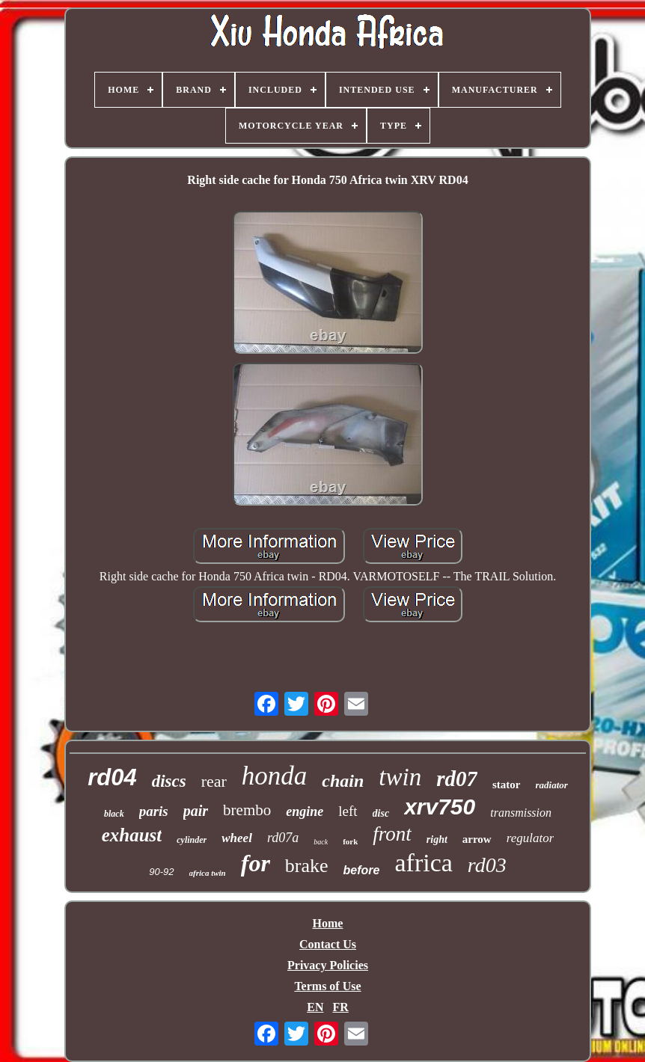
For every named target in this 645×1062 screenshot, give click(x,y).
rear (214, 781)
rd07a (283, 837)
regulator (530, 838)
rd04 (112, 777)
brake (306, 866)
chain (343, 781)
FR (340, 1007)
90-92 (161, 871)
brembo (247, 810)
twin (400, 777)
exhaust (132, 835)
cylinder (192, 840)
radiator (552, 785)
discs (169, 781)
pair (195, 810)
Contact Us (327, 944)
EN (315, 1007)
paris (153, 811)
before (361, 870)
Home (328, 923)
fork (350, 841)
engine (304, 811)
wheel (236, 838)
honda (275, 776)
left (347, 811)
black (114, 813)
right (437, 839)
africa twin (207, 872)
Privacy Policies (327, 965)
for (255, 863)
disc (381, 813)
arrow (477, 839)
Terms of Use (327, 986)
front (392, 834)
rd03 (487, 865)
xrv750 (439, 806)
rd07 (456, 779)
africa (423, 863)
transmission (520, 812)
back (321, 842)
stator (506, 785)
